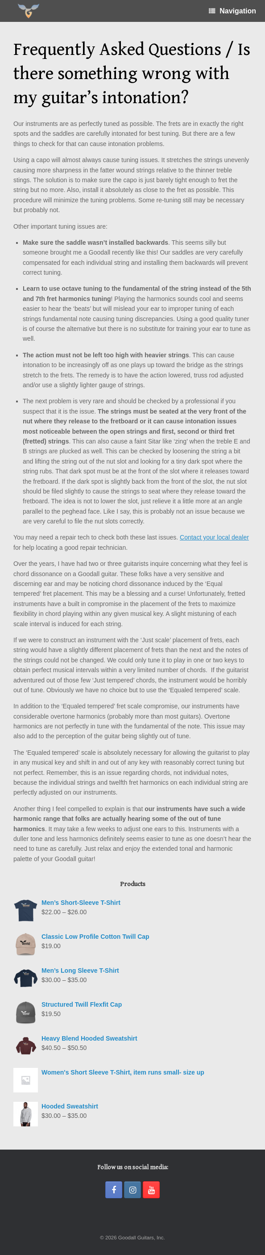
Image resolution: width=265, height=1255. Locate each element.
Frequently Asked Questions (117, 49)
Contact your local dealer (214, 537)
